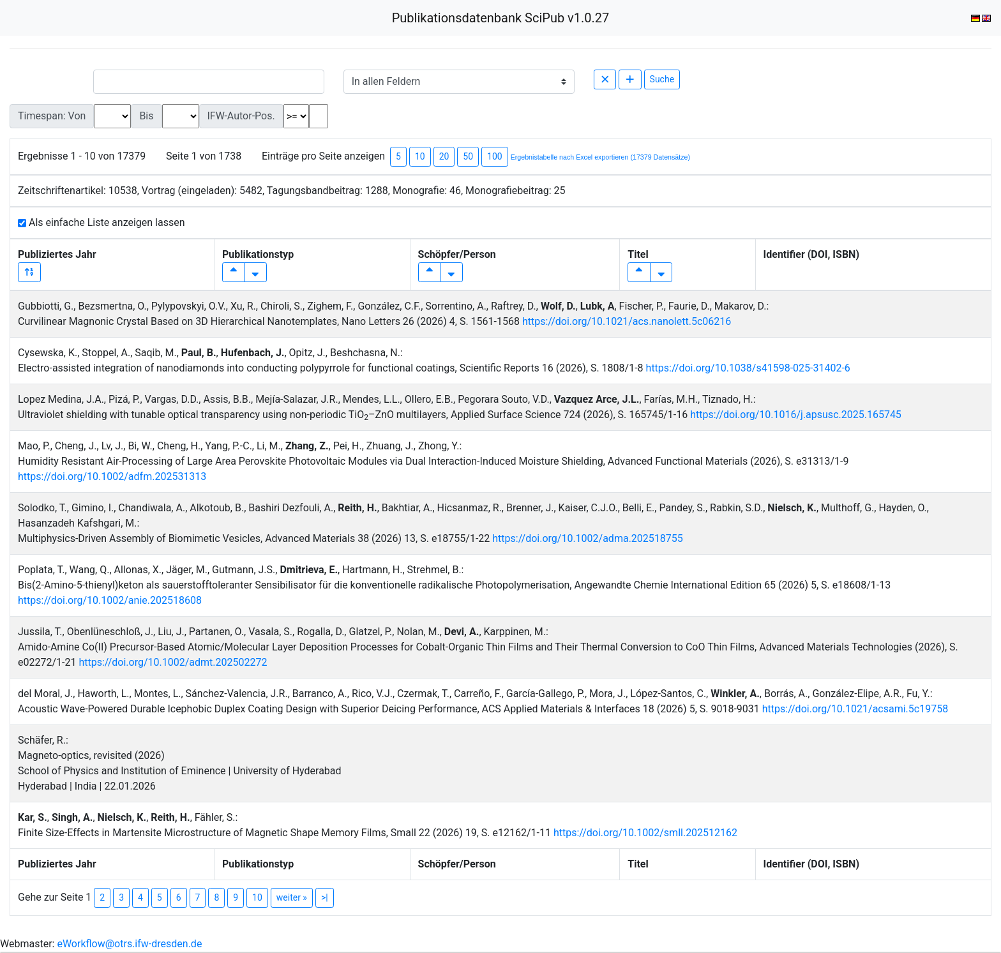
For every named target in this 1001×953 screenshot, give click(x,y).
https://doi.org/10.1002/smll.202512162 (645, 833)
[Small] (208, 82)
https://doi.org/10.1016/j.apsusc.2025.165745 (795, 415)
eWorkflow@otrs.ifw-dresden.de (129, 944)
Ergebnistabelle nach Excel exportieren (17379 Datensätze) (600, 157)
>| (324, 897)
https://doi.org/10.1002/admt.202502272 (173, 662)
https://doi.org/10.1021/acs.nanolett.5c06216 (626, 321)
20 (444, 156)
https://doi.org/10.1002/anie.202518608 (110, 600)
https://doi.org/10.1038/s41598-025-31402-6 (748, 368)
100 (494, 156)
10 (420, 156)
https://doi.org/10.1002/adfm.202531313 (112, 476)
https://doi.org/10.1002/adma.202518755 (587, 538)
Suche (662, 79)
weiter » (291, 897)
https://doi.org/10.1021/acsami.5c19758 (855, 709)
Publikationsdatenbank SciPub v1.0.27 (501, 18)
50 (468, 156)
